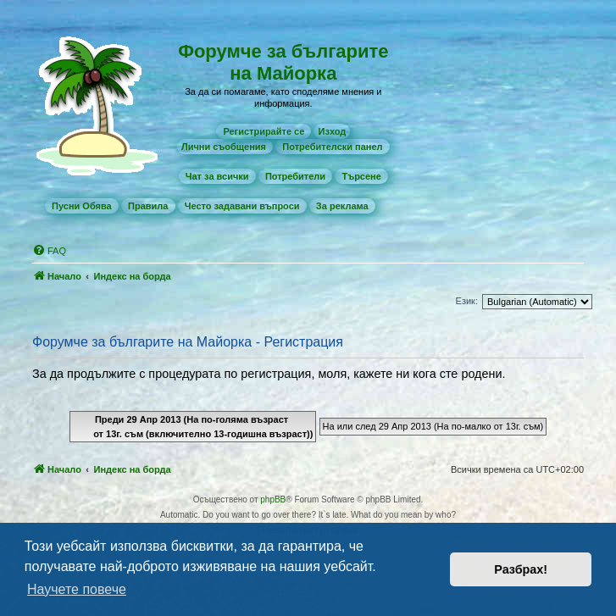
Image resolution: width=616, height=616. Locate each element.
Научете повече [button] (76, 589)
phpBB (273, 499)
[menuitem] (263, 131)
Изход (331, 131)
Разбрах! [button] (520, 569)
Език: (467, 301)
